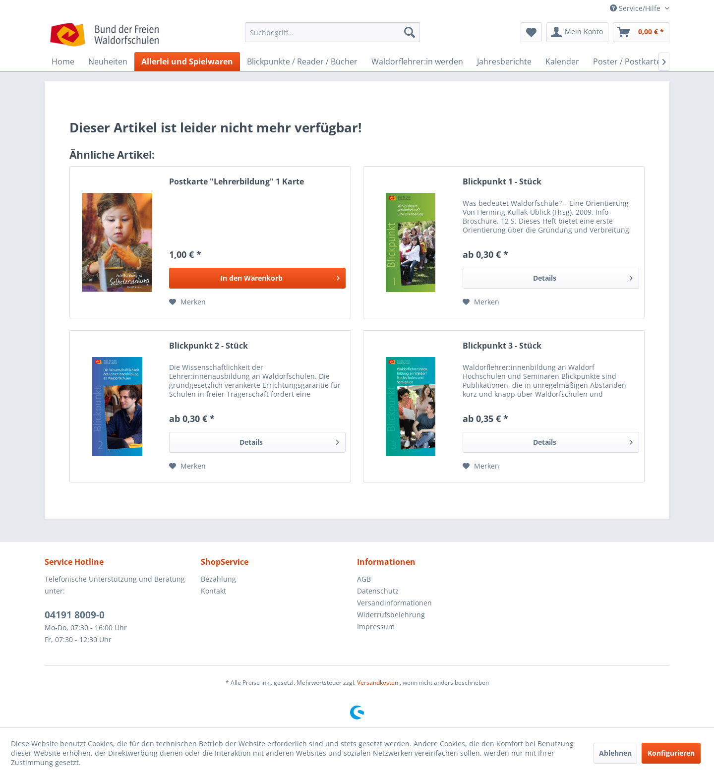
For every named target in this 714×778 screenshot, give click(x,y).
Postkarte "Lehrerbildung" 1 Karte (236, 182)
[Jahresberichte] (504, 61)
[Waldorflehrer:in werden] (417, 61)
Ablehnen (615, 753)
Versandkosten (377, 682)
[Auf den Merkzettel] (187, 302)
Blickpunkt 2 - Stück (208, 346)
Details (583, 276)
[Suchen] (409, 32)
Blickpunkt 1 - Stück (502, 182)
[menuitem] (332, 37)
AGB (364, 579)
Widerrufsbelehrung (391, 614)
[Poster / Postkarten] (629, 61)
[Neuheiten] (107, 61)
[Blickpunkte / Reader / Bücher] (302, 61)
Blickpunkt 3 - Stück (502, 346)
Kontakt (213, 591)
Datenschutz (378, 591)
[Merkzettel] (531, 32)
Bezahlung (218, 579)
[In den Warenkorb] (257, 278)
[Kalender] (562, 61)
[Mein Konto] (577, 32)
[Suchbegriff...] (332, 32)
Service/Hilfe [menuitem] (636, 8)
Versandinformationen (394, 602)
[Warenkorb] (641, 32)
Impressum (376, 626)
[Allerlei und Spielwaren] (187, 61)
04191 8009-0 (75, 614)
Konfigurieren (671, 753)
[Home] (63, 61)
